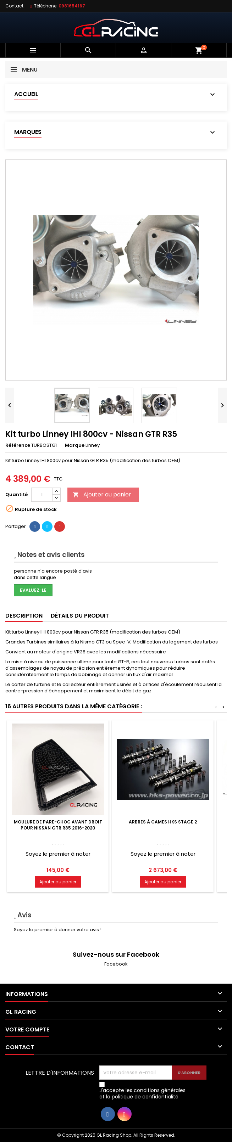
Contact (14, 6)
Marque (74, 445)
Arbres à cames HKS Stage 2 (163, 822)
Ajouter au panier (102, 494)
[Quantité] (42, 495)
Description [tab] (24, 616)
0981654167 (72, 6)
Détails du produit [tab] (80, 616)
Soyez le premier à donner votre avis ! (57, 929)
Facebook (116, 964)
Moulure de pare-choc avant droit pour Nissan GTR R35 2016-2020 (58, 825)
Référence (17, 445)
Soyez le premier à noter (58, 853)
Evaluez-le (33, 590)
